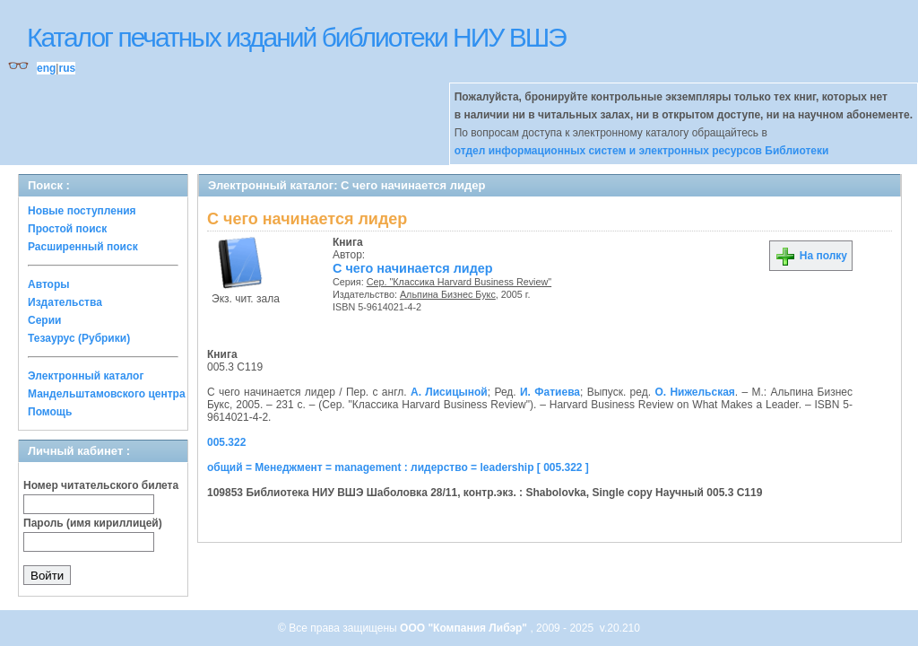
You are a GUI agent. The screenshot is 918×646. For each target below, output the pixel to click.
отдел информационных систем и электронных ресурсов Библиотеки (642, 150)
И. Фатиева (550, 392)
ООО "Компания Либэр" (465, 628)
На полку (811, 255)
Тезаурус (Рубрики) (79, 338)
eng (46, 68)
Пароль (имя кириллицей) (92, 523)
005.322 (226, 442)
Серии (44, 320)
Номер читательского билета (100, 485)
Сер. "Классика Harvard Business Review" (459, 281)
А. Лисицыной (449, 392)
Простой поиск (67, 229)
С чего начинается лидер (413, 268)
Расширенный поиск (83, 246)
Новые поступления (82, 211)
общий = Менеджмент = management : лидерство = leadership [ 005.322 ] (398, 467)
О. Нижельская (694, 392)
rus (66, 68)
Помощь (50, 412)
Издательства (65, 302)
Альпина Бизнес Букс (448, 294)
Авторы (49, 284)
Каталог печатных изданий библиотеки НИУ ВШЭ (296, 37)
